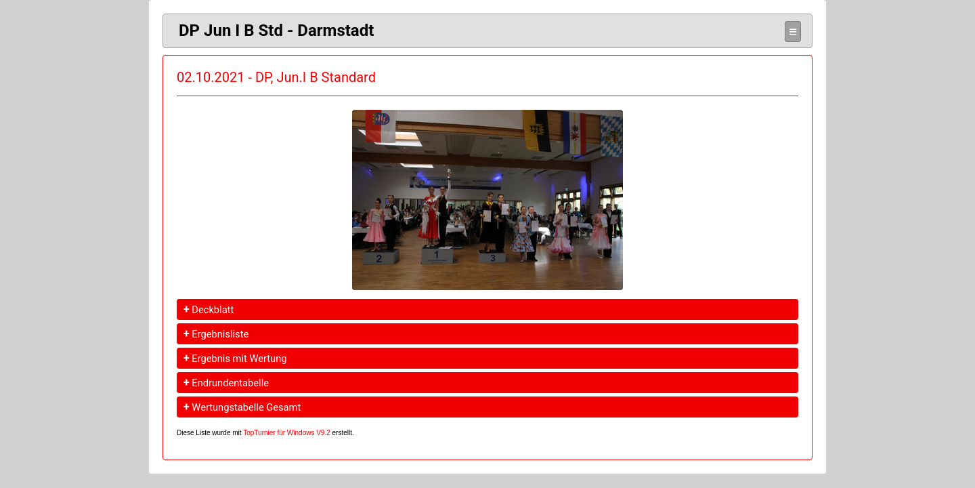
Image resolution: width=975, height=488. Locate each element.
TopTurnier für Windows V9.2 (286, 432)
